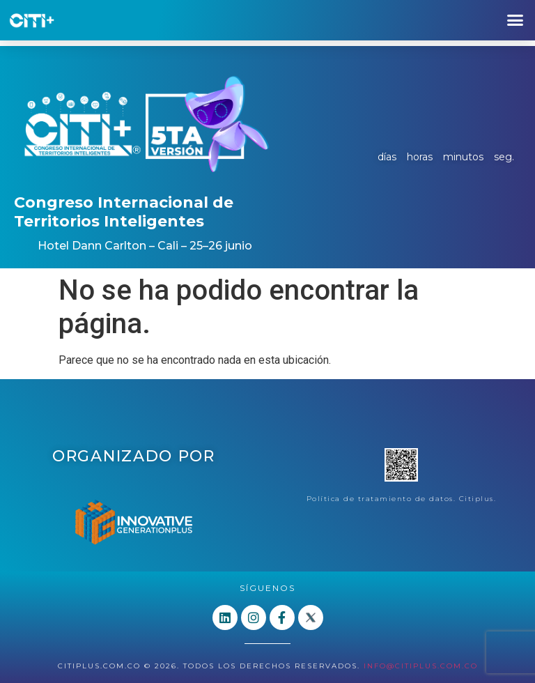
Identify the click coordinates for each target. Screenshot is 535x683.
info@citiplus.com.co (421, 665)
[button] (515, 20)
